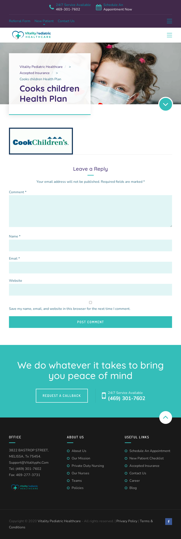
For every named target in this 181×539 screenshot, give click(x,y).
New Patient (44, 21)
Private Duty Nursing (88, 465)
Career (134, 480)
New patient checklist (146, 458)
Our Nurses (80, 473)
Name (14, 236)
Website (15, 280)
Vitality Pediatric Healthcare (60, 521)
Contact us (66, 21)
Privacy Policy (126, 521)
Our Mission (81, 458)
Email (14, 258)
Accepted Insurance (144, 465)
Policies (78, 488)
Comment (17, 192)
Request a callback (62, 395)
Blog (133, 488)
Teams (77, 480)
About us (79, 451)
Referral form (19, 21)
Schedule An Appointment (149, 451)
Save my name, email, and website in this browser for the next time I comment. (69, 308)
